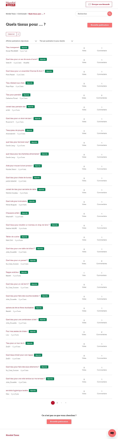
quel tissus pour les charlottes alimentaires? (22, 154)
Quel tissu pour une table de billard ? (20, 248)
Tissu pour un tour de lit (15, 343)
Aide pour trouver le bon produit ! (19, 166)
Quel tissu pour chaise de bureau (19, 177)
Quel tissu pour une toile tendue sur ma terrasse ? (25, 378)
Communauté (22, 14)
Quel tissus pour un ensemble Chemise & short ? (25, 71)
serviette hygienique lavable (17, 390)
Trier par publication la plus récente (52, 41)
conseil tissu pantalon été (15, 106)
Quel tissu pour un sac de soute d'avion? (22, 59)
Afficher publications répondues (17, 41)
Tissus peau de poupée (15, 130)
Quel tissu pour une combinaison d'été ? (21, 319)
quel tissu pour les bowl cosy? (17, 142)
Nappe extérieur (12, 272)
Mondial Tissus (11, 14)
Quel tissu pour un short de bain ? (19, 118)
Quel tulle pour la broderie (16, 201)
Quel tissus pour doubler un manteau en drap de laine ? (28, 225)
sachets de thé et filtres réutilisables (20, 307)
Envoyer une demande (101, 4)
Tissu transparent (13, 47)
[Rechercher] (93, 13)
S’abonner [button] (11, 34)
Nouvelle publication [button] (100, 25)
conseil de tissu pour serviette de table (21, 189)
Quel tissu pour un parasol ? (17, 260)
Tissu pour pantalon (13, 95)
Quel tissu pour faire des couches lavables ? (23, 296)
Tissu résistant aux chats (15, 83)
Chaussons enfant (13, 213)
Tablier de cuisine (12, 236)
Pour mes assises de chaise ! (17, 331)
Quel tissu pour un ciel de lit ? (17, 284)
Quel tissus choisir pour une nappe (19, 355)
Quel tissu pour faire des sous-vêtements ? (22, 367)
